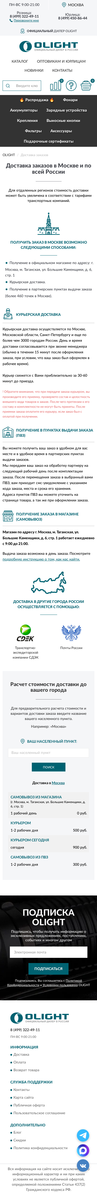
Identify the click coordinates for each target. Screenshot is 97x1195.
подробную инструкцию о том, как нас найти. (41, 559)
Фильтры (33, 131)
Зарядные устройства (66, 110)
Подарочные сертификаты (48, 141)
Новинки (34, 70)
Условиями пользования (60, 985)
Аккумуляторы (24, 110)
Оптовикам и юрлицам (61, 61)
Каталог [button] (20, 61)
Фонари (70, 100)
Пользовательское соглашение (39, 1113)
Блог (17, 1133)
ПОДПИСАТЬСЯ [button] (48, 969)
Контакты (62, 70)
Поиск (48, 767)
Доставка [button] (21, 1055)
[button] (24, 20)
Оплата (19, 1063)
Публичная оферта (29, 1105)
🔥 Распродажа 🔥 (36, 100)
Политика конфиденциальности (40, 1148)
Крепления (27, 121)
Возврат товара (26, 1070)
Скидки (19, 1140)
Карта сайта (23, 1097)
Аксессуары (61, 131)
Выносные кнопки (63, 121)
